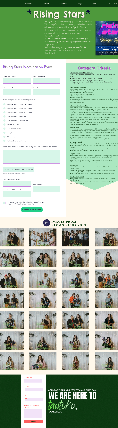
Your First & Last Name (11, 179)
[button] (18, 169)
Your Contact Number (11, 190)
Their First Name (9, 76)
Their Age (36, 88)
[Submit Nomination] (32, 209)
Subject (27, 386)
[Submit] (33, 421)
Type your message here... (31, 406)
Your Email (37, 184)
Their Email (7, 88)
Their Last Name (39, 76)
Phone (27, 396)
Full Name (28, 377)
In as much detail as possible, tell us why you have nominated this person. (30, 147)
